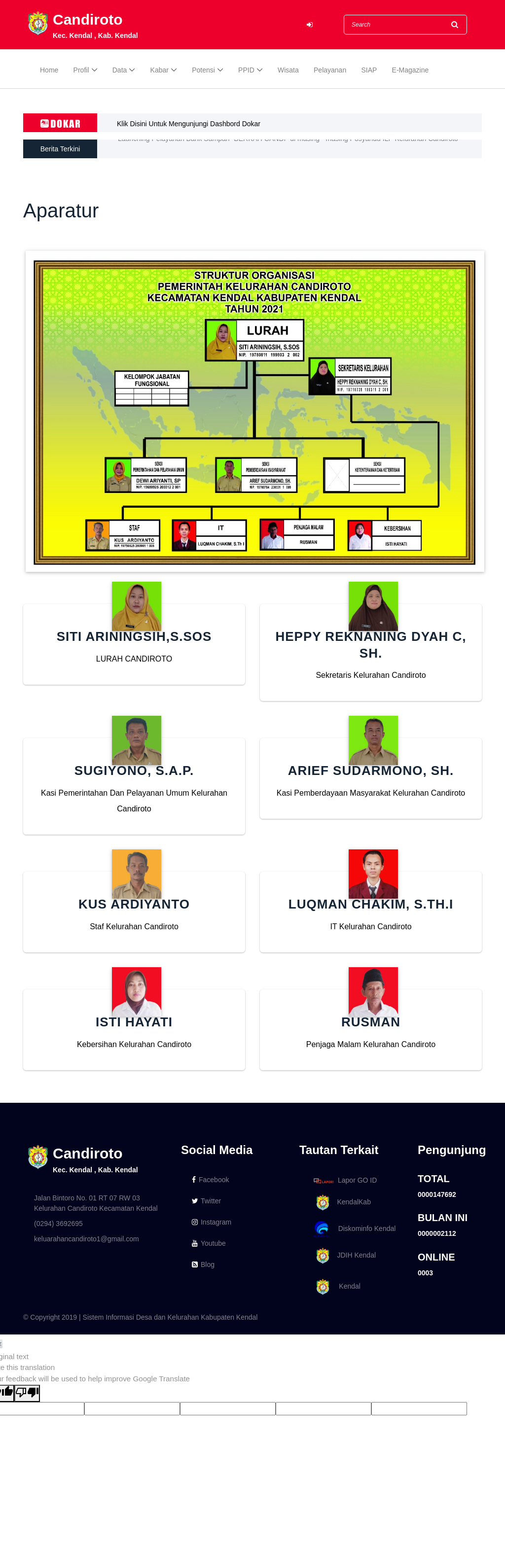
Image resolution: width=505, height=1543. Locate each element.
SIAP (369, 70)
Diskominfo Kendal (354, 1229)
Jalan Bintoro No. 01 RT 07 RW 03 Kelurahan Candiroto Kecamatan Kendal (96, 1203)
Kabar (159, 70)
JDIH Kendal (343, 1256)
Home (49, 70)
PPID (246, 70)
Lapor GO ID (345, 1180)
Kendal (335, 1287)
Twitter (206, 1201)
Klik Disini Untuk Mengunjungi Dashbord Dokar (188, 124)
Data (119, 70)
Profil (81, 70)
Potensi (203, 70)
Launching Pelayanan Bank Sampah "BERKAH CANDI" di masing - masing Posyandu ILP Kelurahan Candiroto (288, 149)
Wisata (288, 70)
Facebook (210, 1180)
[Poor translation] (27, 1393)
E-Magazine (410, 70)
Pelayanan (330, 70)
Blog (203, 1264)
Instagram (211, 1222)
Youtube (209, 1243)
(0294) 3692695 (58, 1223)
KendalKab (340, 1202)
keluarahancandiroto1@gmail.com (86, 1239)
